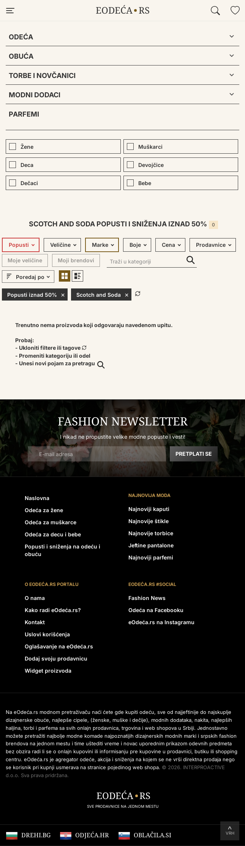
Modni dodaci (34, 95)
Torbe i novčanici (42, 75)
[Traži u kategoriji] (152, 262)
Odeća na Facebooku (155, 610)
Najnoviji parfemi (150, 557)
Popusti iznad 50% (36, 294)
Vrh (230, 833)
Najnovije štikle (148, 521)
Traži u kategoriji (191, 260)
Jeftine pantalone (151, 545)
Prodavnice (211, 244)
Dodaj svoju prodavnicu (56, 658)
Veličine (60, 244)
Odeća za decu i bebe (53, 534)
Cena (168, 244)
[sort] (34, 277)
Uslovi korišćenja (47, 634)
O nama (35, 598)
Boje (135, 244)
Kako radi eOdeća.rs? (53, 610)
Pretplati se (193, 453)
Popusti (19, 244)
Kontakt (35, 622)
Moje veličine (25, 260)
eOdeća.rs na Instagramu (161, 622)
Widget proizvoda (48, 670)
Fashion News (147, 598)
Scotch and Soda (102, 294)
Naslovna (37, 498)
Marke (100, 244)
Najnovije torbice (150, 533)
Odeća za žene (44, 510)
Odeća (21, 37)
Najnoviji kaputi (148, 509)
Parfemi (24, 114)
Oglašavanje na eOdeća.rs (59, 646)
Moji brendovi (76, 260)
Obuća (21, 56)
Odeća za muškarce (50, 522)
